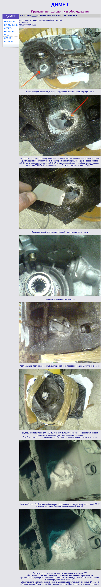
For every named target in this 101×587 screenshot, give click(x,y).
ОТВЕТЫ (8, 35)
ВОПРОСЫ (9, 31)
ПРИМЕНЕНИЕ (10, 25)
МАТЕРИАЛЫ (10, 22)
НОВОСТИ (8, 41)
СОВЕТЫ (8, 28)
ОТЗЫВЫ (8, 38)
